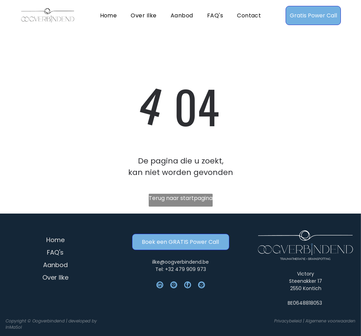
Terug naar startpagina (181, 198)
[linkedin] (159, 285)
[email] (201, 285)
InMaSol (14, 327)
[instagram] (173, 285)
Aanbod (55, 265)
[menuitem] (108, 15)
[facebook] (187, 285)
